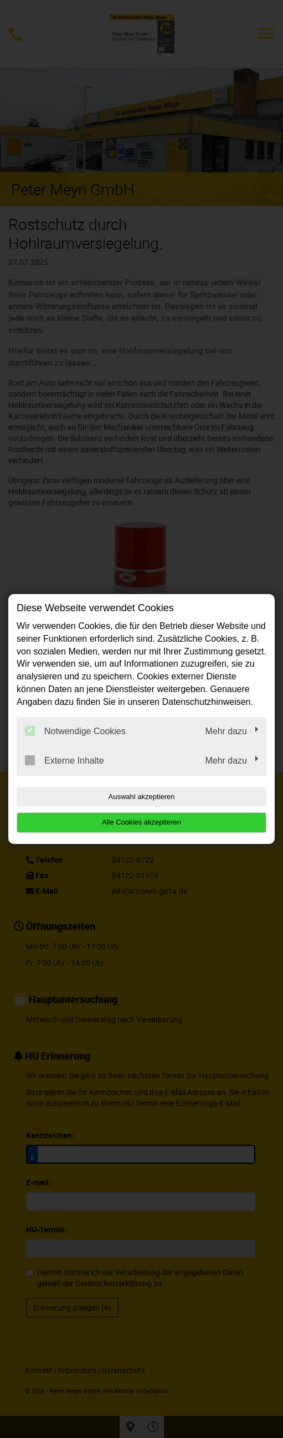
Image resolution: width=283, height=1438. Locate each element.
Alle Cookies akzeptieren (141, 822)
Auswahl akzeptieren (142, 796)
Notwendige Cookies (75, 731)
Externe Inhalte (64, 760)
